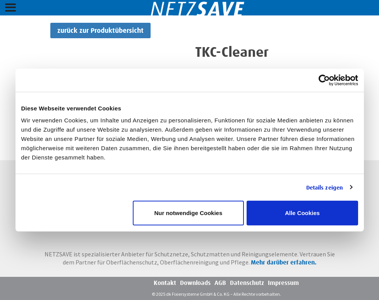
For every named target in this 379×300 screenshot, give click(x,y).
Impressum (283, 282)
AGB (220, 282)
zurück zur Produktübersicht (100, 30)
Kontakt (165, 282)
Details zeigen (324, 187)
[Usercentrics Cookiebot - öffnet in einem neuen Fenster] (324, 80)
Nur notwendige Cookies (188, 213)
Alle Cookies (302, 213)
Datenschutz (247, 282)
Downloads (195, 282)
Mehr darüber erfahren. (284, 262)
